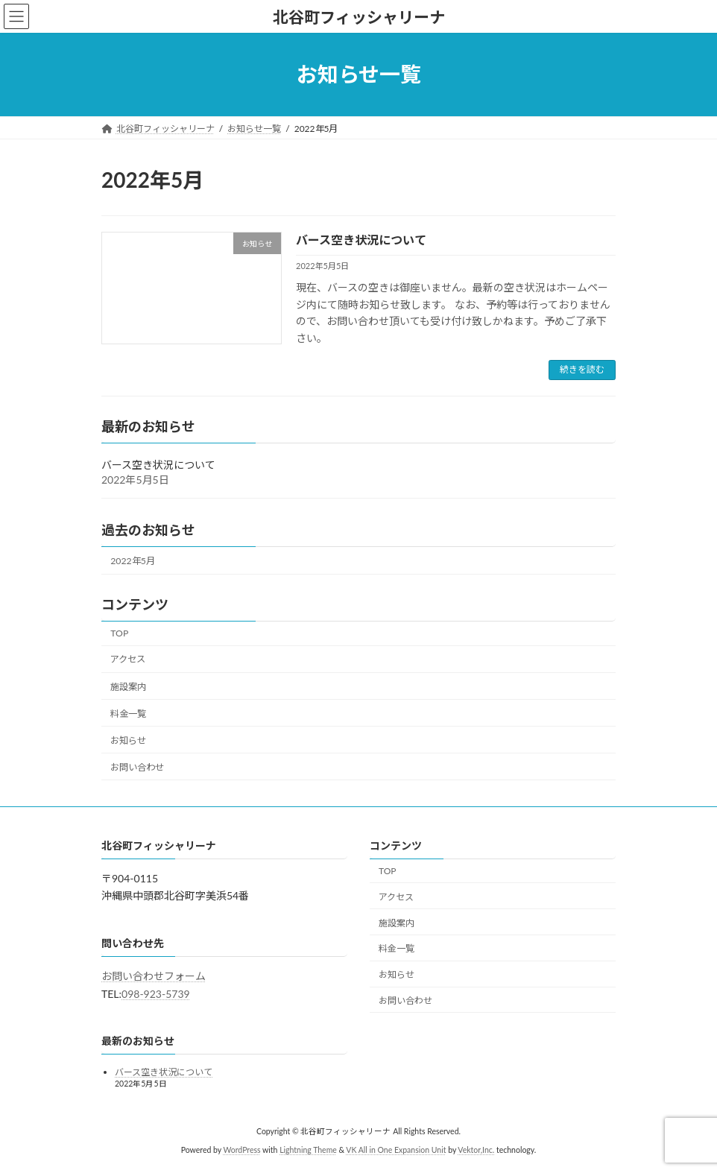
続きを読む (582, 369)
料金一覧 (128, 713)
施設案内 (128, 686)
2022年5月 (132, 560)
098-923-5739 (155, 993)
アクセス (127, 659)
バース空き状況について (361, 240)
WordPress (241, 1149)
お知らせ (128, 740)
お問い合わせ (137, 767)
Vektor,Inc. (476, 1149)
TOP (119, 633)
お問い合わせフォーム (153, 976)
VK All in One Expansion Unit (396, 1149)
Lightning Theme (308, 1149)
